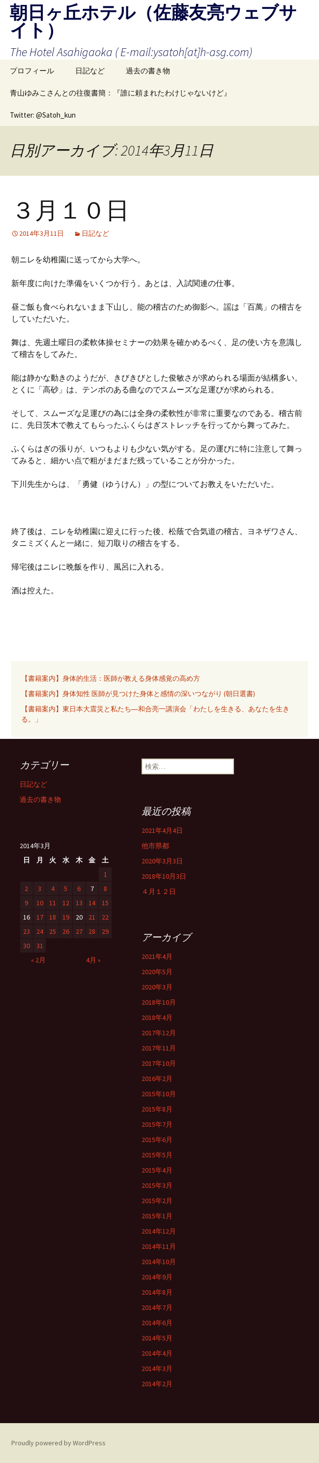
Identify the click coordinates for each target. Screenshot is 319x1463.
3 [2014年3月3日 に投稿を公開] (39, 888)
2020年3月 (157, 987)
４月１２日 (159, 891)
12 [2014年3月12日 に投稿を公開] (65, 902)
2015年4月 (157, 1170)
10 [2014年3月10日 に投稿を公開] (39, 902)
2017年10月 (159, 1063)
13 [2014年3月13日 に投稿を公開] (79, 902)
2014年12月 (159, 1231)
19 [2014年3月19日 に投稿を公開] (65, 917)
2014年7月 (157, 1307)
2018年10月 (159, 1002)
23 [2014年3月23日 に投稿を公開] (26, 931)
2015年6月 (157, 1139)
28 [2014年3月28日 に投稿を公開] (91, 931)
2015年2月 (157, 1200)
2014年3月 (157, 1368)
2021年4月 (157, 956)
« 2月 (38, 959)
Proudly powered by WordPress (58, 1442)
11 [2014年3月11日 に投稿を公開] (52, 902)
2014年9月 (157, 1276)
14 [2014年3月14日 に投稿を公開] (91, 902)
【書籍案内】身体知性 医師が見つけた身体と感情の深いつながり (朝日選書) (138, 693)
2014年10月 (159, 1261)
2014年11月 (159, 1246)
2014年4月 (157, 1353)
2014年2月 (157, 1383)
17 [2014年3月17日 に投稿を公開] (39, 917)
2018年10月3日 (164, 876)
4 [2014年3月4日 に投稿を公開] (53, 888)
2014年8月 (157, 1292)
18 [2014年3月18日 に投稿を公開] (52, 917)
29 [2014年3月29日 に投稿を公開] (105, 931)
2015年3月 (157, 1185)
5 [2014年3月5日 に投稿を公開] (65, 888)
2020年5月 (157, 971)
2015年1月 (157, 1215)
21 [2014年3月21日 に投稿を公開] (91, 917)
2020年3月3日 (162, 861)
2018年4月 (157, 1017)
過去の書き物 (148, 70)
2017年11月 (159, 1048)
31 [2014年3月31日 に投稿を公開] (39, 945)
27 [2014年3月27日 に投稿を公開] (79, 931)
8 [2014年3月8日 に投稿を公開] (105, 888)
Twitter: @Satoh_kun (43, 115)
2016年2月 (157, 1078)
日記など (90, 70)
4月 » (93, 959)
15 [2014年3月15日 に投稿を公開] (105, 902)
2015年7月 (157, 1124)
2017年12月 (159, 1032)
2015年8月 (157, 1109)
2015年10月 (159, 1093)
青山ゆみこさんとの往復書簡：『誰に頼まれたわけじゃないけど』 (120, 92)
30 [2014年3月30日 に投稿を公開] (26, 945)
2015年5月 (157, 1154)
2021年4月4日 (162, 830)
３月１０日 (70, 210)
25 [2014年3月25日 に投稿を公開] (52, 931)
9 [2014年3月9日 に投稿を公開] (26, 902)
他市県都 (155, 845)
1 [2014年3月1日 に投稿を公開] (105, 874)
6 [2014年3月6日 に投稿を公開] (79, 888)
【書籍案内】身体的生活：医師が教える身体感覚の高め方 (114, 678)
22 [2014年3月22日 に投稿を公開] (105, 917)
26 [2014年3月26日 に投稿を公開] (65, 931)
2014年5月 (157, 1338)
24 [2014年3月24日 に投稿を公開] (39, 931)
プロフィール (32, 70)
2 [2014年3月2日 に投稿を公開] (26, 888)
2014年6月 (157, 1322)
